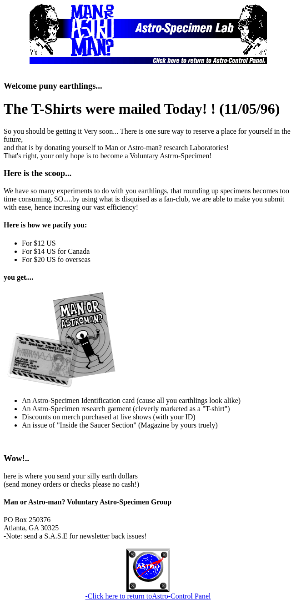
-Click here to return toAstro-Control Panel (148, 596)
